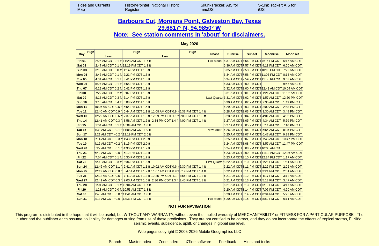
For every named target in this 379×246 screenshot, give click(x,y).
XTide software (198, 242)
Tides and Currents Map (93, 7)
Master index (140, 242)
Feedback (227, 242)
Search (115, 242)
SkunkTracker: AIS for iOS (277, 7)
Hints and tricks (257, 242)
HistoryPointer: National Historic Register (152, 7)
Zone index (168, 242)
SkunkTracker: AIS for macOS (219, 7)
